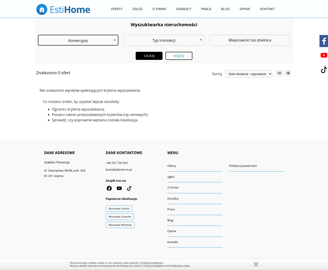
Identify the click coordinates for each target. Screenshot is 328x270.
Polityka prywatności (243, 166)
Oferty (117, 9)
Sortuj (217, 73)
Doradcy (183, 9)
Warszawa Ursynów (120, 216)
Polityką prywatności (152, 262)
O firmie (159, 9)
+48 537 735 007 (117, 163)
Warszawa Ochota (119, 208)
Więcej (179, 56)
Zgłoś (138, 9)
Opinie (245, 9)
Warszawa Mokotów (120, 224)
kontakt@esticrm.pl (119, 170)
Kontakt (267, 9)
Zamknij (256, 264)
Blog (225, 9)
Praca (206, 9)
